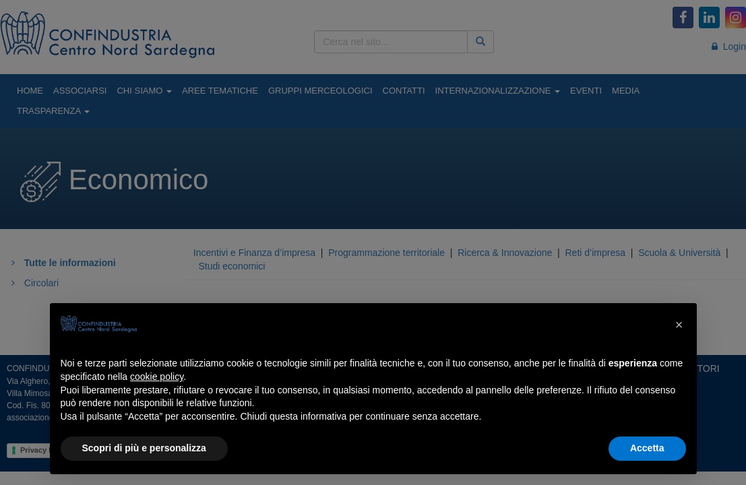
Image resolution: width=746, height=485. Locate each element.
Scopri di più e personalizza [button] (144, 448)
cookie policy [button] (156, 376)
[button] (679, 324)
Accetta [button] (647, 448)
